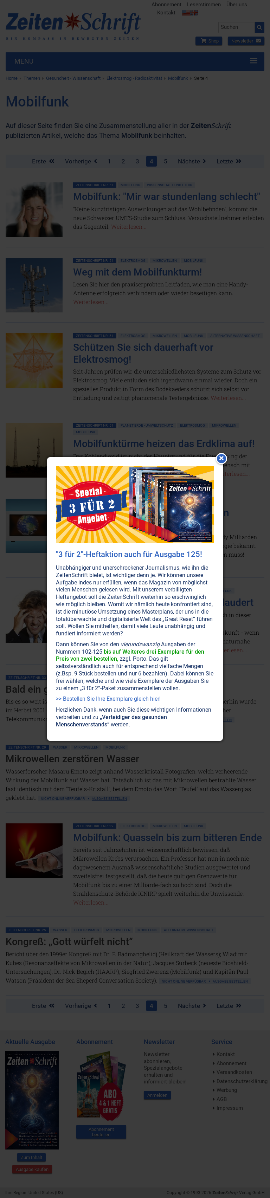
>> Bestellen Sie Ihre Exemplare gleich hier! (108, 698)
